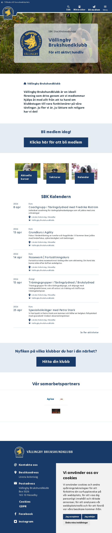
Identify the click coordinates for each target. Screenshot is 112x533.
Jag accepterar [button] (72, 516)
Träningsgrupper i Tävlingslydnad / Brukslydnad (61, 282)
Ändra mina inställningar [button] (76, 522)
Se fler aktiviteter (89, 332)
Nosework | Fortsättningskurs (49, 257)
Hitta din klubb (56, 361)
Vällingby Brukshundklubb (43, 220)
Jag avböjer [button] (89, 516)
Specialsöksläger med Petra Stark (52, 310)
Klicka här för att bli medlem (56, 142)
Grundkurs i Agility (41, 232)
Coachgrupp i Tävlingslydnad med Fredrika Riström (63, 207)
